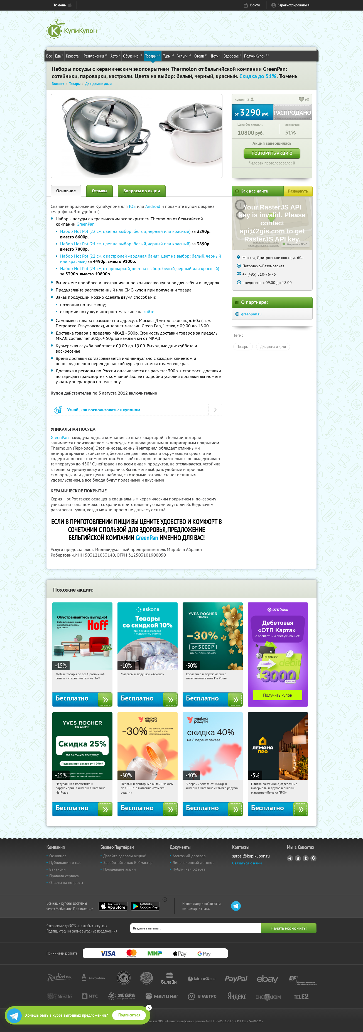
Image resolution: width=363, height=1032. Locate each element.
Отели (201, 56)
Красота (73, 56)
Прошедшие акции (119, 869)
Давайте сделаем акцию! (124, 855)
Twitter (306, 858)
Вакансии (57, 869)
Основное (66, 191)
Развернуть (298, 191)
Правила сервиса (64, 875)
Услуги (184, 56)
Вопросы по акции (141, 191)
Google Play (145, 906)
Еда (59, 56)
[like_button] (301, 100)
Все (49, 56)
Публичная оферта (189, 869)
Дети (216, 56)
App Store (113, 906)
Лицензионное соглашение (263, 245)
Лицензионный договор (194, 862)
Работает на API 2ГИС (266, 242)
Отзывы (99, 191)
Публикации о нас (65, 862)
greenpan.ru (251, 313)
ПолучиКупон (256, 56)
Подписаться (129, 1015)
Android (153, 206)
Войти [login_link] (255, 5)
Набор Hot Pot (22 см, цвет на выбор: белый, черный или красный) (125, 231)
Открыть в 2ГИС (297, 244)
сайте (149, 311)
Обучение (132, 56)
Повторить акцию (272, 153)
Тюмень (59, 5)
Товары (152, 56)
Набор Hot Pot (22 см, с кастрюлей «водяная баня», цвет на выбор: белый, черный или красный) (140, 258)
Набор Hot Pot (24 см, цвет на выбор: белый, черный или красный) (125, 243)
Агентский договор (189, 855)
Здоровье (232, 56)
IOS (133, 206)
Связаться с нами (247, 863)
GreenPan (86, 224)
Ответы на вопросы (66, 882)
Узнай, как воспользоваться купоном (103, 410)
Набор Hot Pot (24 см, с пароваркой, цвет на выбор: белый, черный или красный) (139, 268)
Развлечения (95, 56)
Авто (115, 56)
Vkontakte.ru (298, 858)
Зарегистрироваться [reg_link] (294, 5)
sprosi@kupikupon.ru (251, 856)
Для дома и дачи (273, 346)
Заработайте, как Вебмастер (128, 862)
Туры (168, 56)
